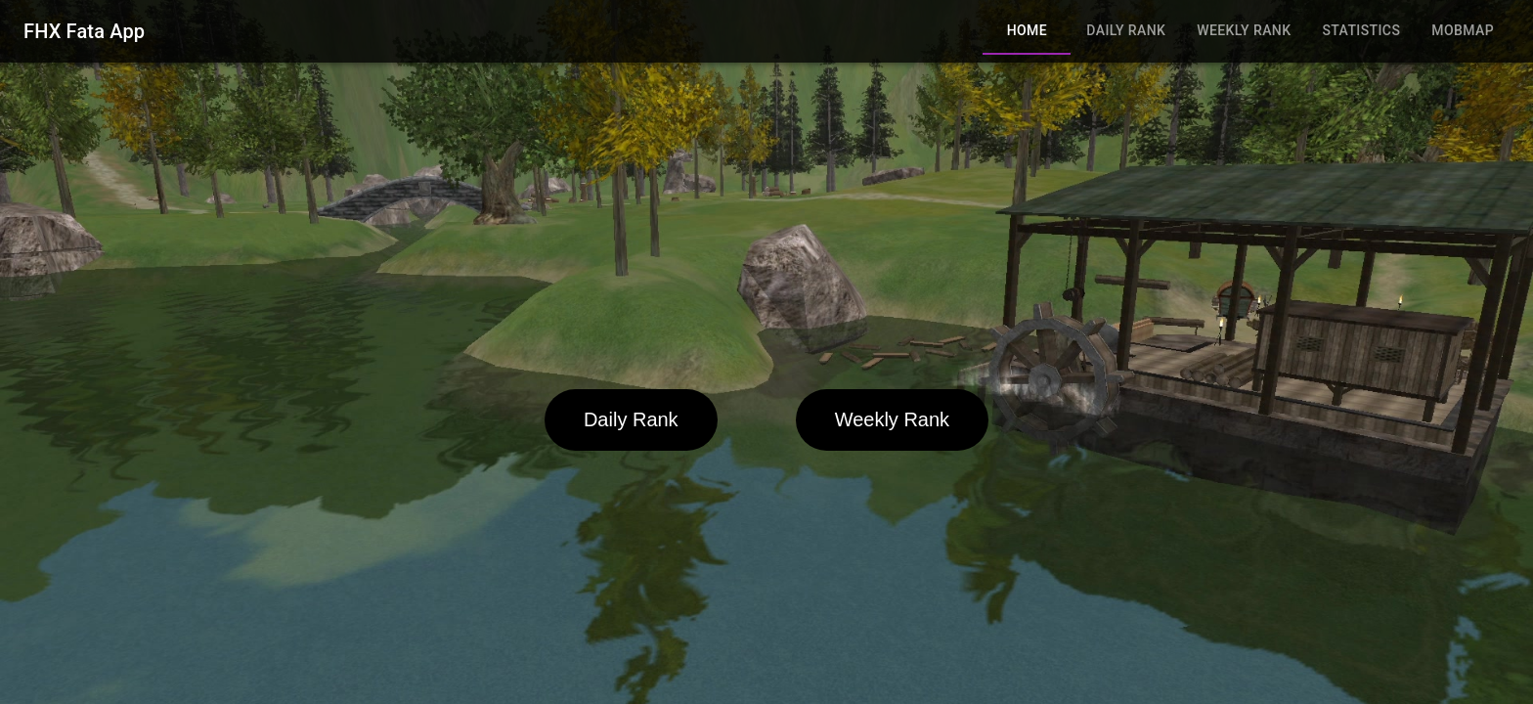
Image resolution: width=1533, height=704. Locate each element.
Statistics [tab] (1361, 31)
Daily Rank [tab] (1126, 31)
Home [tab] (1027, 31)
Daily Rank (631, 419)
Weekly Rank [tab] (1243, 31)
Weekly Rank (892, 419)
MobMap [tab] (1463, 31)
